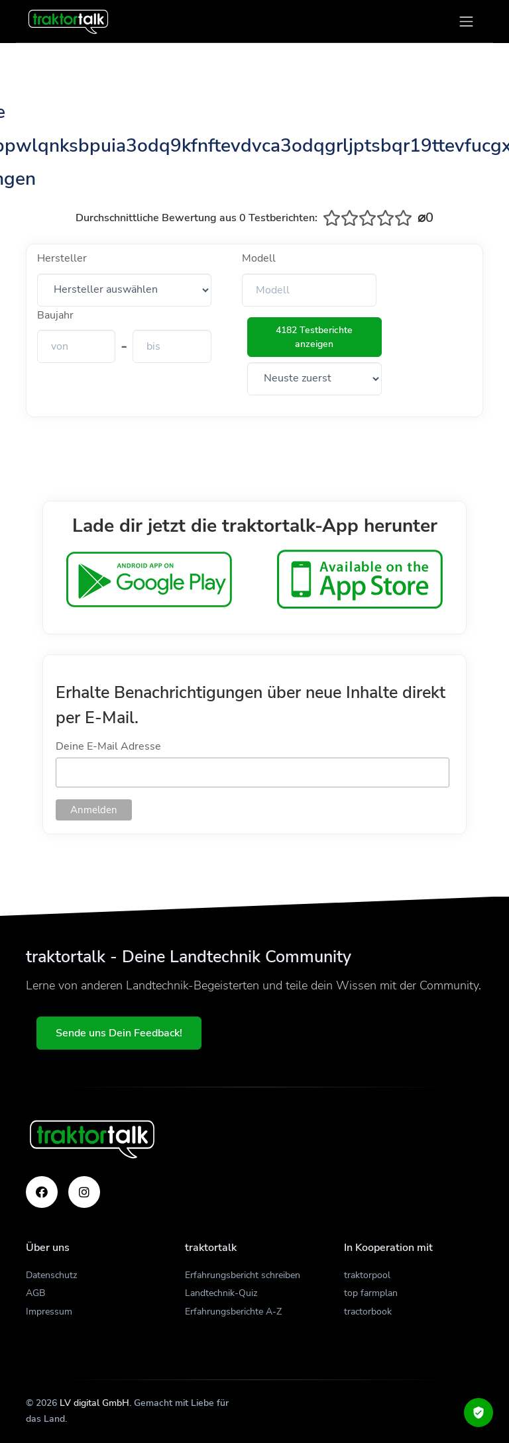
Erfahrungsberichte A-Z (233, 1311)
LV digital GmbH (94, 1403)
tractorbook (368, 1311)
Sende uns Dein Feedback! (119, 1033)
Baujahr (55, 315)
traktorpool (367, 1275)
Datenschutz (51, 1275)
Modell (259, 258)
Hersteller (62, 258)
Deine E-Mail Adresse (108, 746)
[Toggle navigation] (466, 21)
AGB (35, 1293)
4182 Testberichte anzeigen (314, 337)
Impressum (49, 1311)
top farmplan (371, 1293)
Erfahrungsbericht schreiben (242, 1275)
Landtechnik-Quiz (221, 1293)
